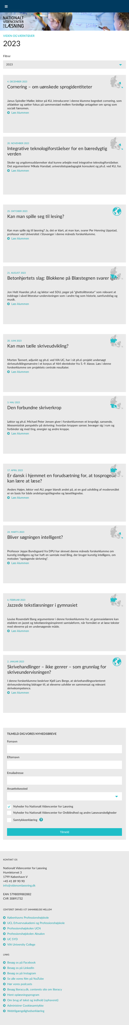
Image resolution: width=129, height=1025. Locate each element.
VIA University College (21, 944)
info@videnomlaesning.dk (19, 885)
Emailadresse (15, 773)
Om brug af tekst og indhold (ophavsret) (32, 1000)
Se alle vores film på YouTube (25, 978)
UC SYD (12, 939)
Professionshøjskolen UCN (24, 928)
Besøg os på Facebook (21, 962)
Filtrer (7, 56)
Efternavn (13, 757)
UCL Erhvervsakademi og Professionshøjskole (36, 923)
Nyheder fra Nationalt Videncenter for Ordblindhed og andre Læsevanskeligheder (65, 812)
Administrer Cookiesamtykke (25, 1005)
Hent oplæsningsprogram (23, 995)
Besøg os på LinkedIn (20, 968)
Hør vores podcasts (19, 984)
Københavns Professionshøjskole (28, 917)
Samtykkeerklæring (25, 820)
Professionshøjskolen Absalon (26, 933)
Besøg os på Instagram (21, 973)
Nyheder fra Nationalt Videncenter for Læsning (43, 806)
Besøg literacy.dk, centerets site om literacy (34, 989)
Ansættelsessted (17, 788)
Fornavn (12, 741)
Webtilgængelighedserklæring (25, 1011)
